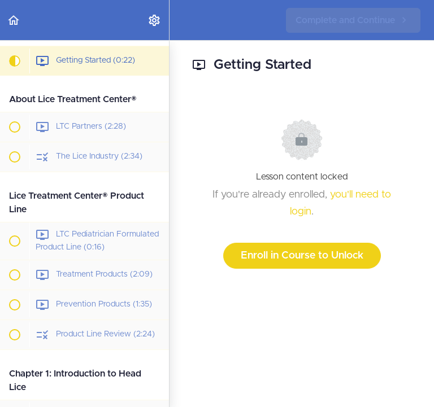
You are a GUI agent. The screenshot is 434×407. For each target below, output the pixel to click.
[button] (14, 20)
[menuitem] (155, 20)
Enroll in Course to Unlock (302, 256)
